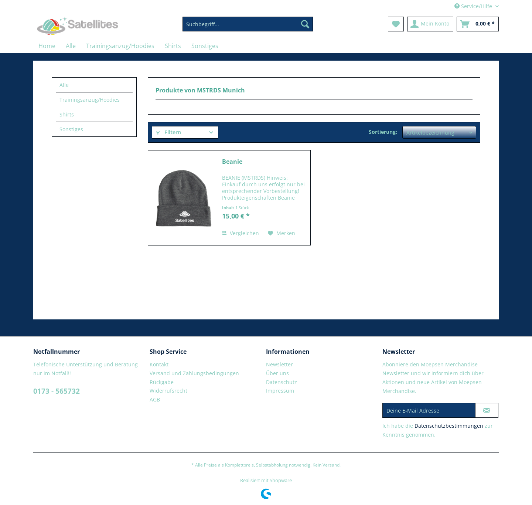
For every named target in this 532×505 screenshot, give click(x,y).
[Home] (47, 46)
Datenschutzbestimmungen (449, 425)
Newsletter (279, 364)
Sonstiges (71, 129)
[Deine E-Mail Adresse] (428, 410)
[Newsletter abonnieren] (486, 410)
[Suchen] (305, 24)
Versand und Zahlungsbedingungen (194, 373)
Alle (64, 84)
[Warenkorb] (478, 24)
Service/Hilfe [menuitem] (474, 6)
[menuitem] (248, 27)
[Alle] (71, 46)
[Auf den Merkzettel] (281, 233)
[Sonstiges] (205, 46)
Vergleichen (240, 233)
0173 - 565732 (56, 391)
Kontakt (159, 364)
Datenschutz (281, 382)
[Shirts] (173, 46)
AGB (155, 399)
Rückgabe (162, 382)
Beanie (232, 162)
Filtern (168, 132)
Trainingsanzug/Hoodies (89, 99)
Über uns (277, 373)
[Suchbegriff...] (248, 24)
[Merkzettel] (396, 24)
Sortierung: (383, 131)
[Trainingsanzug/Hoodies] (120, 46)
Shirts (66, 114)
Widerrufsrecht (168, 390)
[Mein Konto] (430, 24)
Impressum (280, 390)
